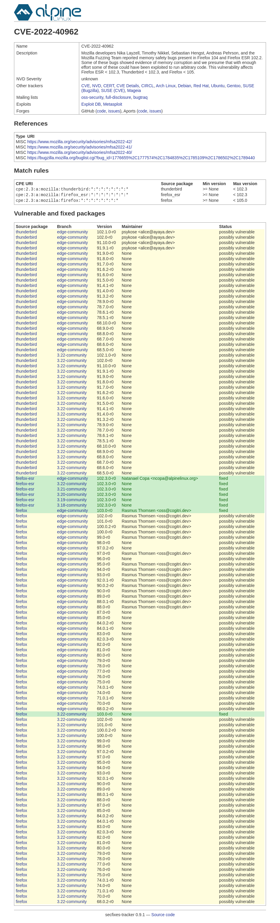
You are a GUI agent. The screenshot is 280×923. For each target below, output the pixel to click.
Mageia (134, 90)
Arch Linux (165, 85)
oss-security (92, 97)
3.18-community (72, 507)
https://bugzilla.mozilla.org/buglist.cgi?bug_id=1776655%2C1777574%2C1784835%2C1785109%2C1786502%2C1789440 (141, 157)
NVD (96, 85)
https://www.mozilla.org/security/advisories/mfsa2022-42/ (79, 141)
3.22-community (72, 356)
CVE (85, 85)
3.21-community (72, 490)
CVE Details (127, 85)
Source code (163, 916)
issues (114, 111)
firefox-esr (25, 480)
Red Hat (201, 85)
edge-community (72, 233)
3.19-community (72, 501)
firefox (21, 512)
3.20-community (72, 496)
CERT (108, 85)
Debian (184, 85)
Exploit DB (91, 104)
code (101, 111)
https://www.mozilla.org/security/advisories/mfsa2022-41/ (79, 147)
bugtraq (140, 97)
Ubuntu (218, 85)
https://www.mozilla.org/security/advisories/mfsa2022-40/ (79, 152)
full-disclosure (118, 97)
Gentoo (233, 85)
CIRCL (147, 85)
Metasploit (112, 104)
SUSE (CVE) (113, 90)
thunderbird (26, 233)
